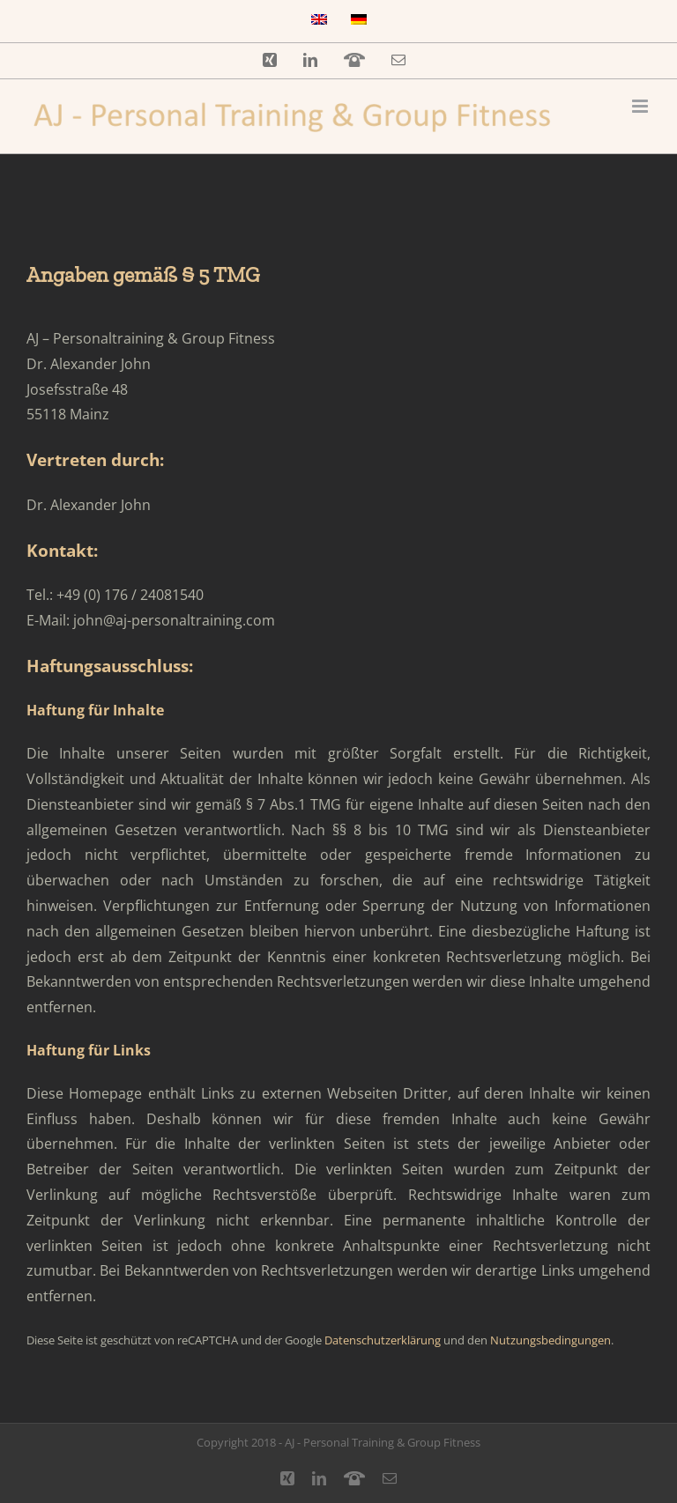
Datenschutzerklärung (382, 1340)
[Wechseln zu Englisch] (319, 21)
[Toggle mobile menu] (641, 106)
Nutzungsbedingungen (550, 1340)
